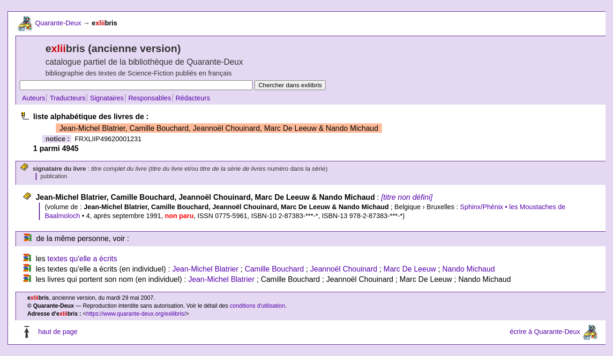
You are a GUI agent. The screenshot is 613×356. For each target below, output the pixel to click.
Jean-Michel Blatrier (205, 269)
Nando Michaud (468, 269)
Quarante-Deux (58, 23)
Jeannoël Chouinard (343, 269)
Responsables (149, 98)
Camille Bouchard (274, 269)
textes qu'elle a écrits (82, 259)
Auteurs (33, 98)
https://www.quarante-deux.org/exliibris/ (136, 314)
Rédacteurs (193, 98)
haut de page (57, 331)
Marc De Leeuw (409, 269)
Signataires (107, 98)
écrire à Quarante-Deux (545, 331)
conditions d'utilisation (257, 306)
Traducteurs (67, 98)
